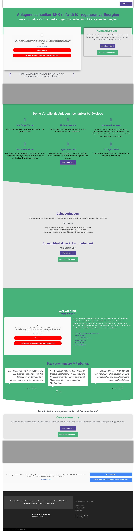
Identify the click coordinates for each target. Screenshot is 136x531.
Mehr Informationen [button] (42, 46)
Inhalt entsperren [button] (42, 50)
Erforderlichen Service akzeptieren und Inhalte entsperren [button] (42, 55)
